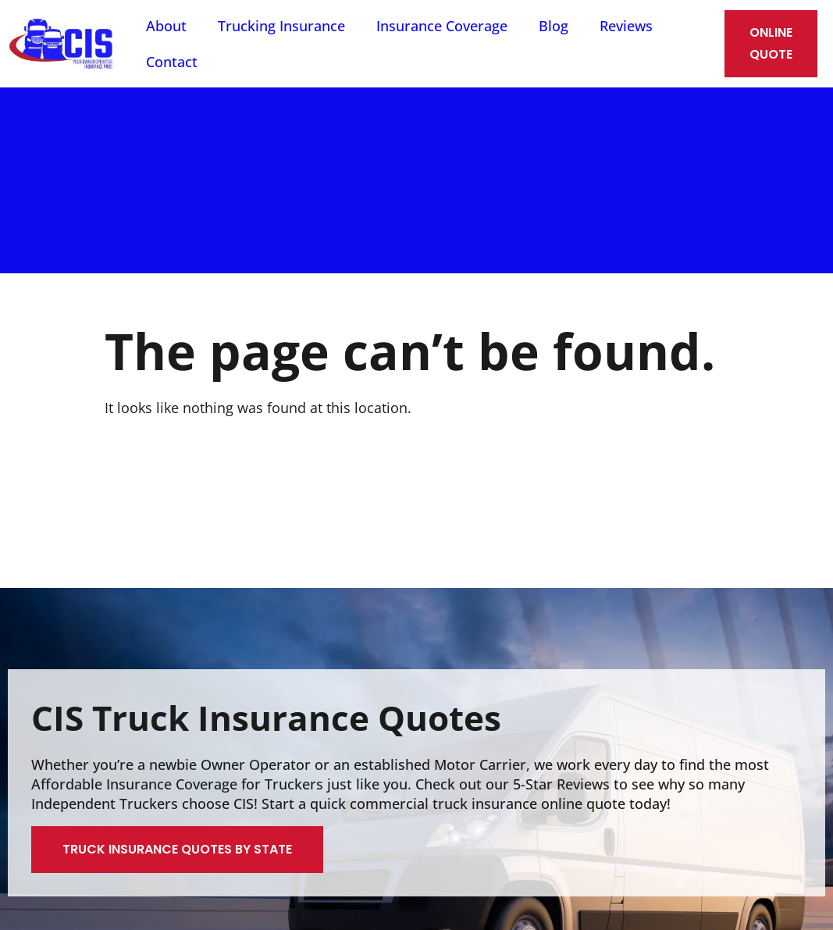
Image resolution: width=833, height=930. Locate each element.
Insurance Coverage (441, 25)
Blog (553, 25)
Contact (172, 61)
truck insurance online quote (529, 803)
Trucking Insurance (281, 25)
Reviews (626, 25)
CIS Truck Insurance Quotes (266, 717)
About (166, 25)
